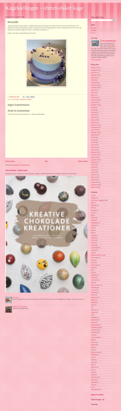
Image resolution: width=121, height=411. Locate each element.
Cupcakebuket (94, 247)
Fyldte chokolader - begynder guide (16, 170)
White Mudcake (95, 389)
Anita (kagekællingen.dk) (109, 41)
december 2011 (95, 182)
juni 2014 (93, 110)
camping (93, 237)
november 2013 (95, 127)
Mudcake (93, 344)
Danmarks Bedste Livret (97, 255)
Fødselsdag (94, 287)
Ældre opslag (82, 161)
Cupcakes (93, 250)
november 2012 (95, 154)
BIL (92, 215)
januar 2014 (94, 122)
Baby (92, 203)
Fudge (92, 282)
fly (91, 270)
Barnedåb (28, 99)
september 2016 (95, 75)
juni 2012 (93, 167)
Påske (92, 364)
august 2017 (94, 72)
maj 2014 (93, 112)
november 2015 (95, 85)
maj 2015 (93, 92)
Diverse (93, 262)
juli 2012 (93, 164)
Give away (93, 290)
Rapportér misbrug (97, 394)
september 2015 (95, 87)
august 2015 (94, 90)
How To (93, 33)
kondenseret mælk (95, 327)
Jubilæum (93, 312)
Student (93, 374)
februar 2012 (94, 177)
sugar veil (93, 379)
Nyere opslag (10, 161)
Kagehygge (94, 317)
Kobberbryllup (94, 325)
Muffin (93, 347)
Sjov (92, 369)
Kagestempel (94, 320)
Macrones (93, 342)
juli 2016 (93, 80)
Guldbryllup (94, 292)
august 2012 (94, 162)
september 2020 (95, 70)
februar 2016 (94, 82)
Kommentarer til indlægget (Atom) (21, 165)
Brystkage (93, 225)
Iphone (93, 305)
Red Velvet (94, 367)
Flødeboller (94, 275)
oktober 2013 (94, 130)
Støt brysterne (94, 377)
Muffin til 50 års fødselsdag (20, 306)
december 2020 (95, 67)
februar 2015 (94, 97)
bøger (92, 230)
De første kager (95, 257)
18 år (92, 195)
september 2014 (95, 105)
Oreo (92, 357)
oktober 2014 (94, 102)
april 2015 (93, 95)
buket (92, 227)
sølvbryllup (94, 382)
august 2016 (94, 77)
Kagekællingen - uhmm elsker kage (44, 8)
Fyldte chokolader (95, 285)
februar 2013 (94, 147)
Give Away (15, 297)
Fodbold (93, 277)
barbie (92, 207)
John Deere (94, 310)
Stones (92, 372)
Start (46, 161)
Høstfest (93, 300)
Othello (93, 359)
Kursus (93, 335)
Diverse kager (94, 265)
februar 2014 (94, 120)
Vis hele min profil (96, 60)
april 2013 (93, 142)
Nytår (92, 349)
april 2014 (93, 115)
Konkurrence (94, 332)
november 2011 (95, 184)
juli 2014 (93, 107)
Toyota (93, 384)
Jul (92, 315)
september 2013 (95, 132)
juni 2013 (93, 137)
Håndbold (93, 302)
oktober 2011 (94, 187)
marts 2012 (94, 174)
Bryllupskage (94, 222)
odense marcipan (95, 352)
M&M (92, 340)
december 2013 (95, 125)
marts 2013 (94, 145)
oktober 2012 (94, 157)
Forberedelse (94, 280)
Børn (92, 232)
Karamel (93, 322)
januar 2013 (94, 150)
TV (92, 387)
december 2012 (95, 152)
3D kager (93, 198)
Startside (93, 28)
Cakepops (93, 235)
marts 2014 (94, 117)
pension (93, 362)
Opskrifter (93, 30)
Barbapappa (94, 205)
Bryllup (93, 220)
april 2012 (93, 172)
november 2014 (95, 100)
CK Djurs (93, 240)
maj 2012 (93, 169)
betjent (93, 213)
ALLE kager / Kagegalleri (19, 99)
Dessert (93, 260)
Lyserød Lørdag (95, 337)
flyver (92, 272)
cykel (92, 252)
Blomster (93, 217)
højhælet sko (94, 297)
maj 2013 (93, 140)
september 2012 (95, 159)
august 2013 (94, 135)
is (91, 307)
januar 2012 (94, 179)
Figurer (93, 267)
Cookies (93, 242)
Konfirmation (94, 330)
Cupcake (93, 245)
